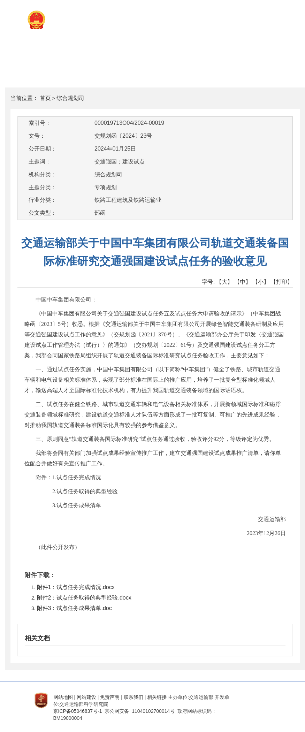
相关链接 (157, 697)
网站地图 (63, 697)
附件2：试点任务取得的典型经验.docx (84, 598)
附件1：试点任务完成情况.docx (76, 587)
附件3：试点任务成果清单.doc (74, 608)
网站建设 (86, 697)
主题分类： (42, 187)
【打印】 (281, 282)
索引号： (40, 123)
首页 (45, 98)
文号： (37, 136)
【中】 (242, 282)
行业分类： (42, 200)
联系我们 (133, 697)
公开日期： (42, 149)
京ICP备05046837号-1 (77, 711)
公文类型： (42, 213)
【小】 (260, 282)
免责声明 (110, 697)
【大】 (224, 282)
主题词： (40, 162)
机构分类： (42, 174)
